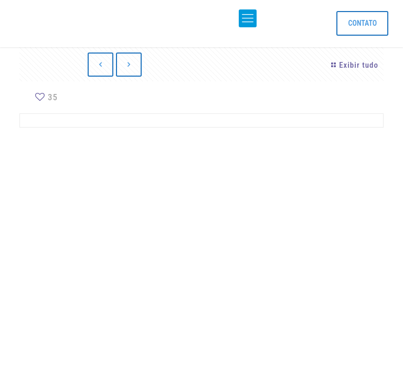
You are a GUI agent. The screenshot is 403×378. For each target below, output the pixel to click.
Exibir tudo (353, 65)
